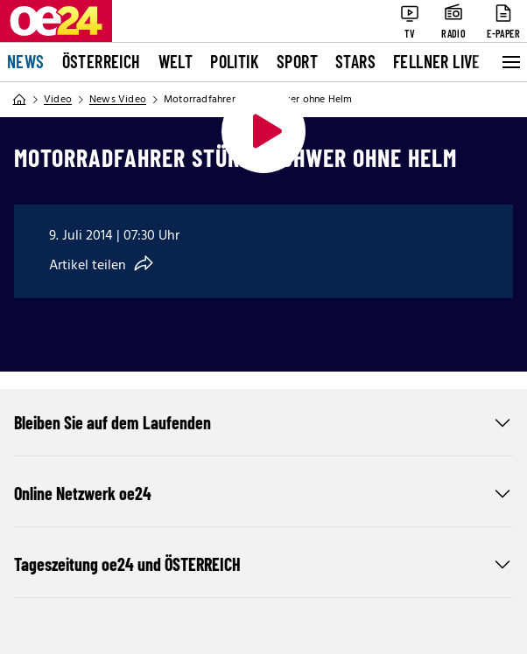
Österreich (101, 61)
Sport (297, 61)
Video (58, 100)
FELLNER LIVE (437, 61)
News (26, 61)
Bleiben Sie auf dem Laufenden (263, 422)
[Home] (19, 100)
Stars (355, 61)
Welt (175, 61)
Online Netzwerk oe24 (263, 493)
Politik (234, 61)
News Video (117, 100)
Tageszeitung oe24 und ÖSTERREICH (263, 563)
